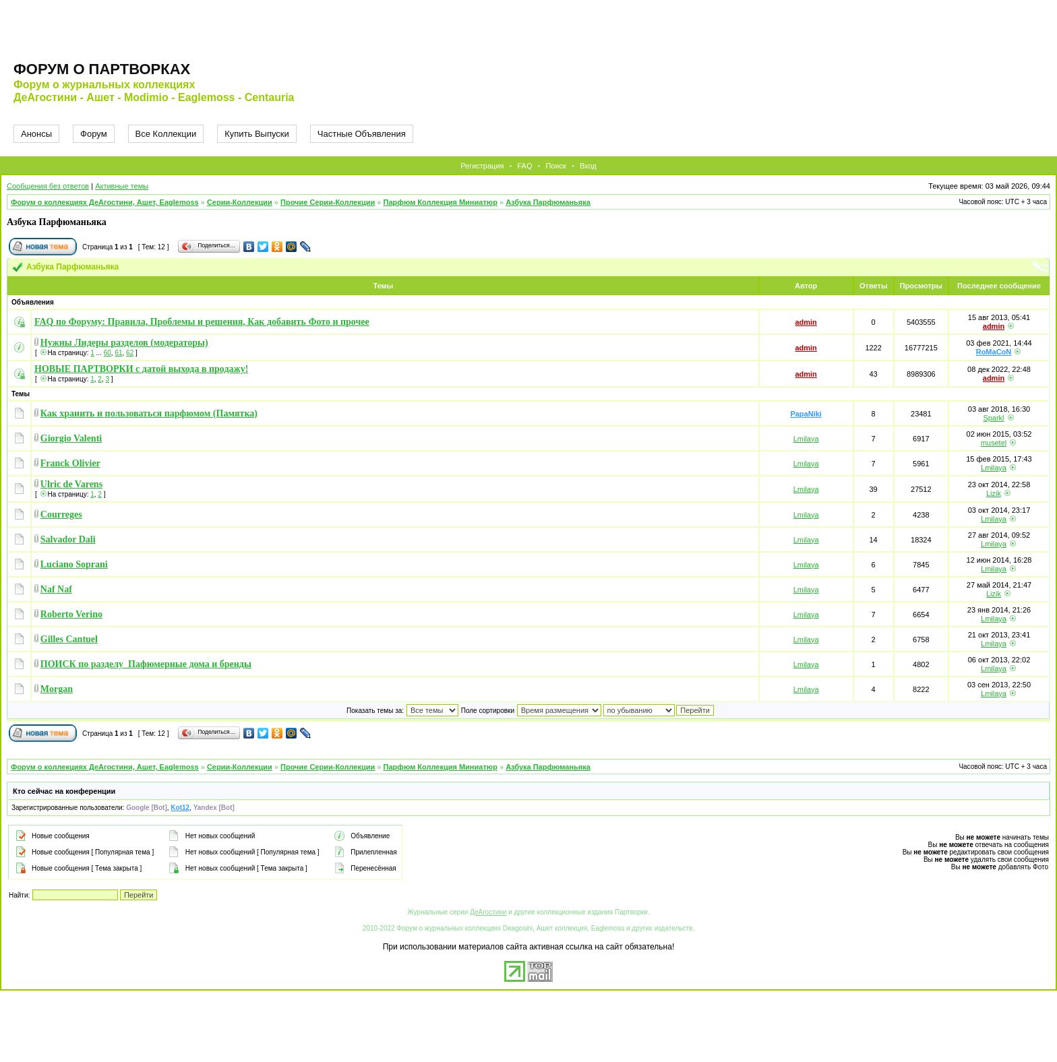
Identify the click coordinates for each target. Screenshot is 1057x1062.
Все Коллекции (166, 134)
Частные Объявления (362, 134)
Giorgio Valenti (71, 438)
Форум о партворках (101, 69)
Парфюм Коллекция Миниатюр (440, 202)
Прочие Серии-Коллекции (327, 202)
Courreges (61, 514)
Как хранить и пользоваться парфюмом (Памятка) (149, 413)
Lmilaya (806, 439)
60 (107, 352)
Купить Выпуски (256, 134)
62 (129, 352)
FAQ (524, 166)
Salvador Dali (68, 539)
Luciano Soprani (74, 564)
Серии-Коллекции (239, 202)
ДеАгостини (488, 912)
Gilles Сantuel (69, 639)
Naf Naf (56, 589)
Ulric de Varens (71, 484)
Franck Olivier (70, 463)
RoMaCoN (994, 352)
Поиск (555, 166)
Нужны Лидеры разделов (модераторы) (124, 343)
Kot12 (180, 807)
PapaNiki (805, 414)
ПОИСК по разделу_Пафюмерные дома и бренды (145, 664)
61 (118, 352)
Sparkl (993, 418)
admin (805, 322)
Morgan (56, 689)
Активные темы (121, 186)
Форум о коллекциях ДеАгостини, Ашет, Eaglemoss (105, 202)
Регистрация (482, 166)
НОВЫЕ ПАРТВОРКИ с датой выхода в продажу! (141, 369)
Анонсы (36, 134)
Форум (93, 134)
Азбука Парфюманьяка (548, 202)
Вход (588, 166)
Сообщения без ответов (48, 186)
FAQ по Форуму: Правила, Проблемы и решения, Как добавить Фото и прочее (201, 322)
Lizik (993, 493)
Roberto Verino (71, 614)
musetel (994, 443)
